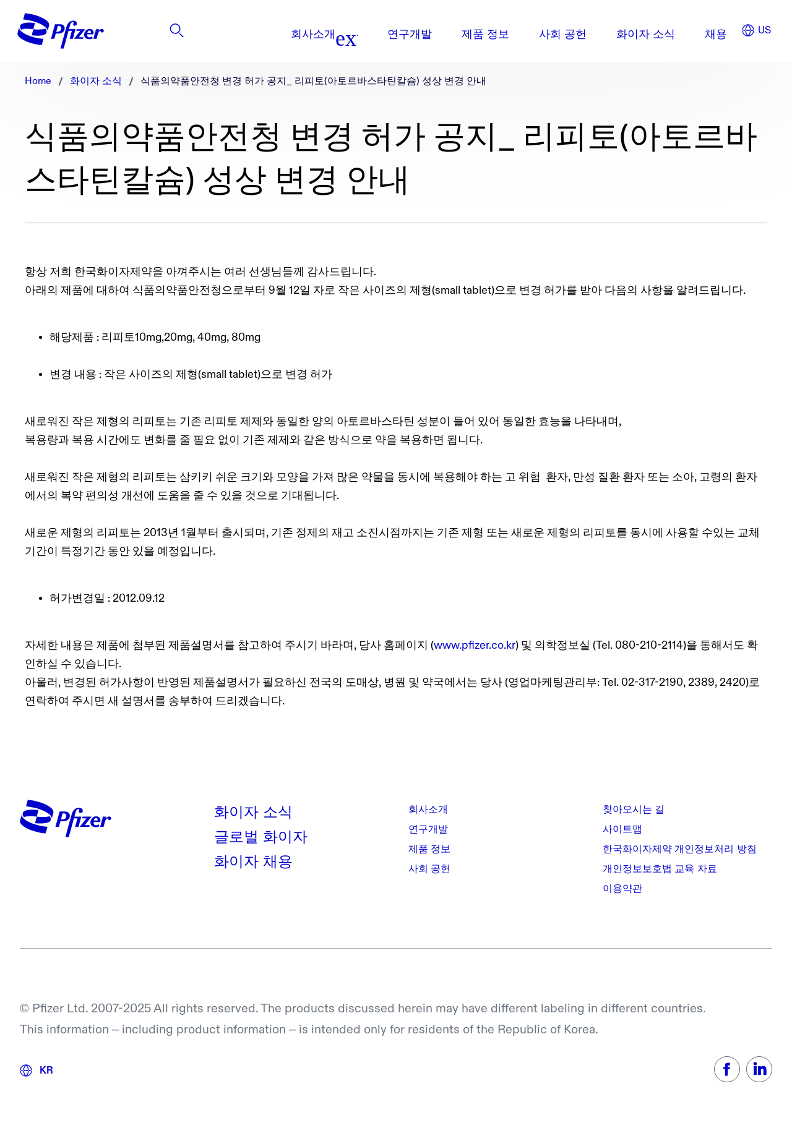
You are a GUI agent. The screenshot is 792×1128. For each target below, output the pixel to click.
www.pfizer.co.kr (474, 645)
